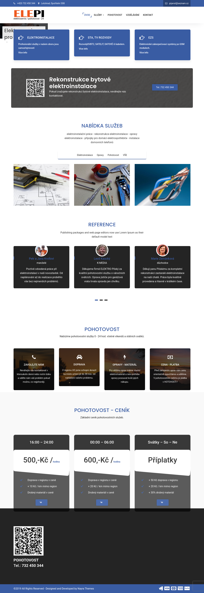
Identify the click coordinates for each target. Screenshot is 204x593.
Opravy (100, 155)
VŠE (125, 155)
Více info (22, 52)
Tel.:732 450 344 (165, 87)
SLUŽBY (99, 15)
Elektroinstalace (85, 155)
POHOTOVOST (115, 15)
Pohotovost (113, 155)
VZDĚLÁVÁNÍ (132, 15)
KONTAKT (148, 15)
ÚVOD (87, 15)
